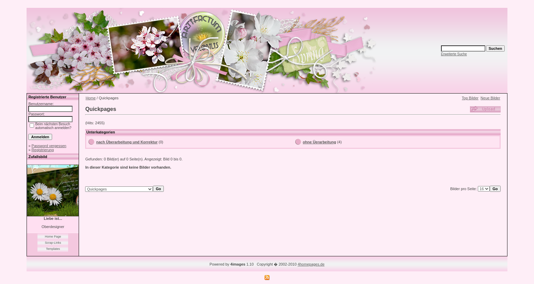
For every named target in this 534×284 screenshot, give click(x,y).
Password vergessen (49, 146)
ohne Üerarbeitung (319, 142)
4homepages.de (311, 264)
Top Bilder (470, 98)
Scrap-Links (53, 242)
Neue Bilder (490, 98)
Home (90, 98)
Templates (53, 249)
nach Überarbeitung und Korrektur (126, 142)
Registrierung (43, 150)
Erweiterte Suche (454, 54)
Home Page (53, 236)
